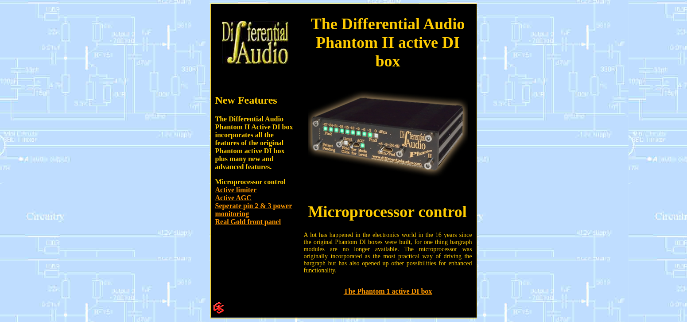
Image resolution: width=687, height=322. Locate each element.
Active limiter (236, 190)
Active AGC (233, 198)
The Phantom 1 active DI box (388, 291)
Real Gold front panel (248, 221)
